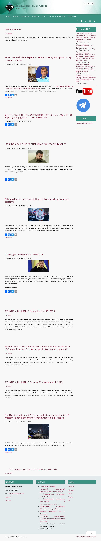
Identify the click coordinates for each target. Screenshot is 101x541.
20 (34, 469)
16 (24, 469)
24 (44, 469)
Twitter (70, 493)
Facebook (8, 497)
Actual (16, 16)
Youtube (70, 497)
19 (31, 469)
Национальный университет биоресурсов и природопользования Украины (52, 501)
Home (8, 16)
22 (39, 469)
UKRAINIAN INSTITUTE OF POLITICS (31, 6)
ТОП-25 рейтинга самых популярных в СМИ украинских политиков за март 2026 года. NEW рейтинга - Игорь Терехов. (86, 37)
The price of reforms (57, 16)
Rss (69, 500)
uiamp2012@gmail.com (16, 493)
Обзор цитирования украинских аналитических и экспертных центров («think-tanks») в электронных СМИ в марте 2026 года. (85, 56)
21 (36, 469)
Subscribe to (9, 473)
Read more (8, 33)
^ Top (91, 533)
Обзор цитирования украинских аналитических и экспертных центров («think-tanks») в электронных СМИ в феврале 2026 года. (85, 68)
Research (35, 16)
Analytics (25, 16)
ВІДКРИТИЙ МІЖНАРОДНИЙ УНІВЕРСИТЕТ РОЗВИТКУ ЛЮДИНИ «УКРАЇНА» (52, 518)
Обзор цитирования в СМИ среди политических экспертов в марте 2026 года (85, 47)
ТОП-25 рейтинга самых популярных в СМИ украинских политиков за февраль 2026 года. (86, 78)
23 (42, 469)
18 (29, 469)
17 (26, 469)
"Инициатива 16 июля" (47, 487)
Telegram (8, 500)
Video (44, 16)
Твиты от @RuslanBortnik (84, 123)
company (72, 17)
